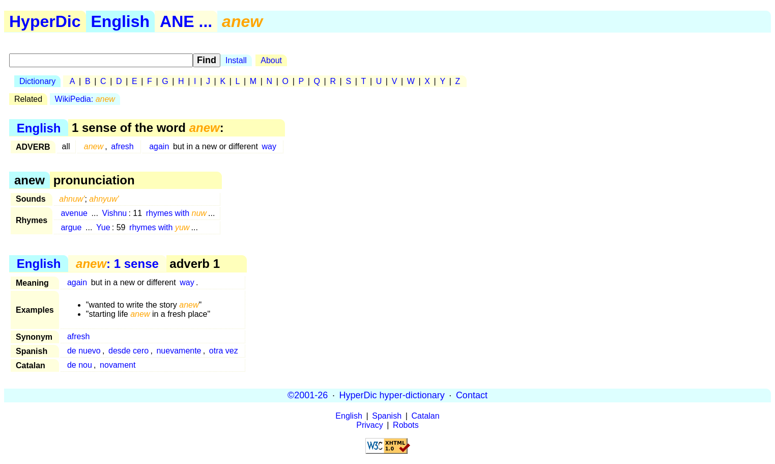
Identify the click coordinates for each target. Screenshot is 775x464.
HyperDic (45, 21)
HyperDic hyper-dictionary (392, 395)
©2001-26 (308, 395)
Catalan (426, 416)
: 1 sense (117, 263)
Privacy (369, 425)
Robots (406, 425)
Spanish (386, 416)
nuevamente (178, 350)
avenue (74, 213)
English (120, 21)
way (269, 146)
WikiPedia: (85, 99)
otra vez (223, 350)
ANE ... (186, 21)
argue (71, 227)
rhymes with (176, 213)
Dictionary (37, 81)
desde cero (128, 350)
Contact (471, 395)
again (159, 146)
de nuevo (84, 350)
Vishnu (114, 213)
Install (236, 60)
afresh (122, 146)
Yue (103, 227)
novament (117, 365)
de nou (79, 365)
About (271, 60)
